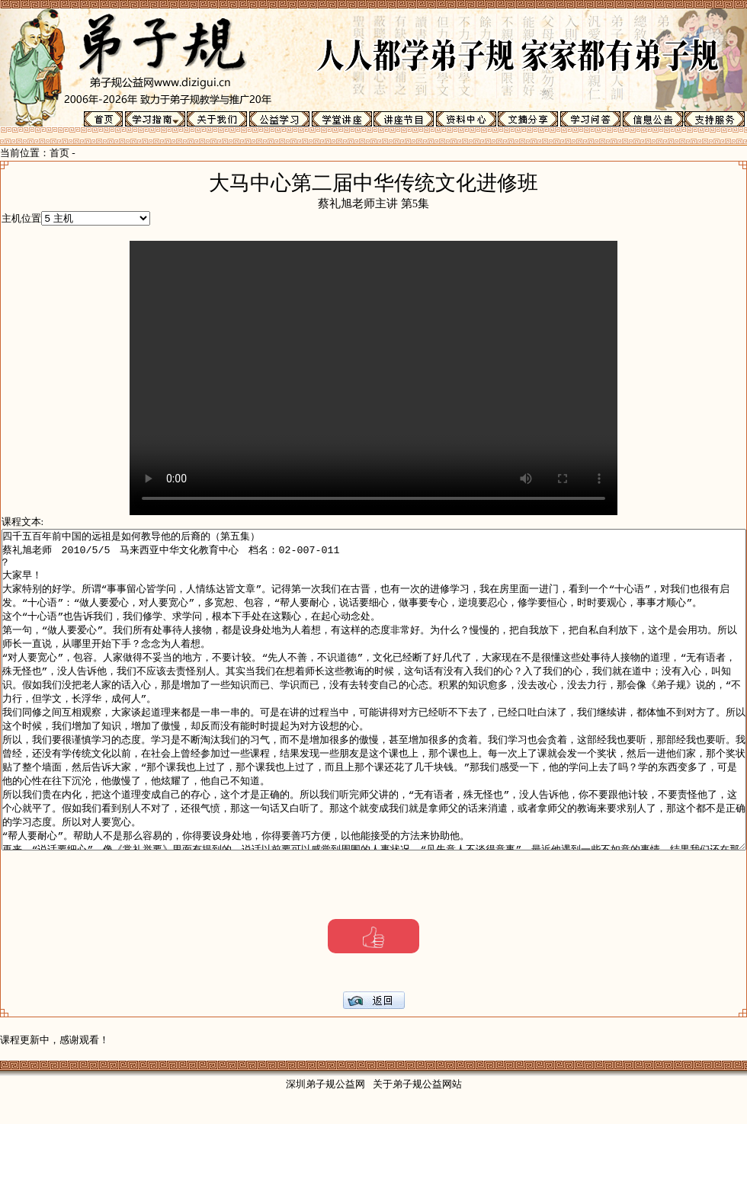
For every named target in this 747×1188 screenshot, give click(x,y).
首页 (59, 153)
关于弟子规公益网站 (417, 1148)
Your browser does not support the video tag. (418, 378)
